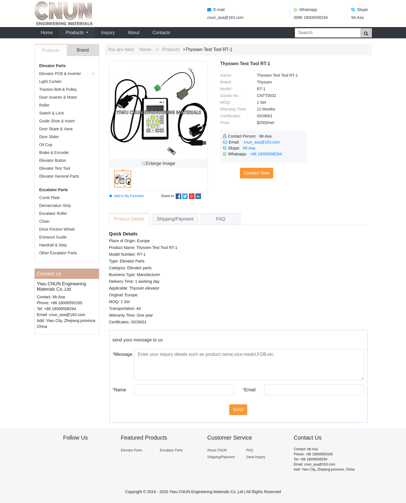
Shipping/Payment (221, 457)
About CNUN (217, 450)
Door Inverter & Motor (58, 97)
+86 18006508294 (266, 154)
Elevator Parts (52, 65)
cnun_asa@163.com (262, 142)
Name (119, 389)
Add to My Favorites (126, 196)
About (134, 32)
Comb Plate (49, 197)
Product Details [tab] (129, 219)
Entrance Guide (53, 237)
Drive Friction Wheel (57, 229)
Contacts (161, 32)
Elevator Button (52, 160)
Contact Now (257, 173)
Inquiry (108, 32)
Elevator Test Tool (54, 168)
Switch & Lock (51, 113)
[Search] (326, 32)
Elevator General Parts (59, 176)
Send (238, 409)
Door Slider (49, 136)
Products (171, 49)
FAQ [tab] (220, 219)
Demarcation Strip (55, 205)
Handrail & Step (53, 245)
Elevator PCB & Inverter (60, 73)
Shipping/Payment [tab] (175, 219)
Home (48, 32)
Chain (44, 221)
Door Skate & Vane (56, 129)
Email (248, 389)
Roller (44, 105)
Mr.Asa (249, 148)
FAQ (249, 450)
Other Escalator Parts (58, 253)
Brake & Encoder (54, 152)
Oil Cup (45, 144)
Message (121, 354)
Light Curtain (50, 81)
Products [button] (75, 32)
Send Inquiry (255, 457)
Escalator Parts (53, 189)
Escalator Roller (53, 213)
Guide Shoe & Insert (57, 121)
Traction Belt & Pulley (58, 89)
